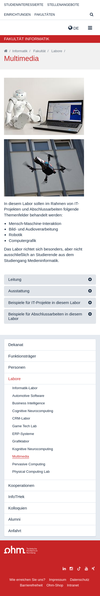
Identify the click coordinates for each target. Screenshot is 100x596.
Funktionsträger (22, 356)
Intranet (73, 585)
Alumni (14, 519)
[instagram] (71, 568)
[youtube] (86, 568)
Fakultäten (44, 15)
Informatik (19, 51)
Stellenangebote (63, 5)
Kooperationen (21, 485)
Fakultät (39, 51)
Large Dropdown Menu (21, 550)
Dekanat (15, 344)
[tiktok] (79, 568)
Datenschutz (79, 580)
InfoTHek (16, 496)
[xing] (93, 568)
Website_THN (12, 27)
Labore (56, 51)
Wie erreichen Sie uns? (27, 580)
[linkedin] (64, 568)
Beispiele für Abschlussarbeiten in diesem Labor (45, 316)
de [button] (73, 28)
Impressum (57, 580)
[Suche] (91, 15)
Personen (16, 367)
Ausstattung (18, 291)
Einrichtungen (17, 15)
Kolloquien (17, 508)
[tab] (50, 280)
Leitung (14, 279)
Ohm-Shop (54, 585)
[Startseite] (5, 51)
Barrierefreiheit (31, 585)
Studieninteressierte (23, 5)
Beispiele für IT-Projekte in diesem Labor (44, 302)
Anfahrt (14, 530)
